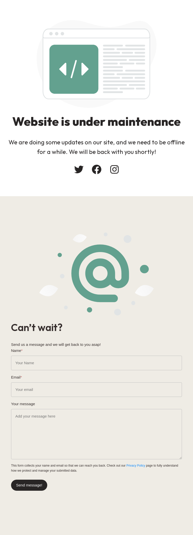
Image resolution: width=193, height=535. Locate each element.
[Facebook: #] (96, 169)
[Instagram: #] (114, 169)
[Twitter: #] (78, 169)
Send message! (29, 485)
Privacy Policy (135, 465)
